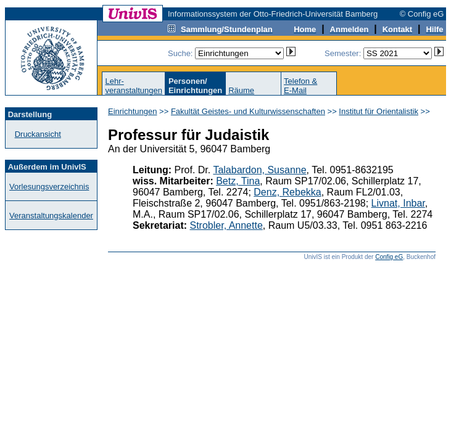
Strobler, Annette (226, 225)
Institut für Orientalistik (378, 111)
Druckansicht (38, 134)
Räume (241, 90)
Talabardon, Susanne (259, 170)
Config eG (389, 256)
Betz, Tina (238, 181)
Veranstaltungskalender (51, 215)
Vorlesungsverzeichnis (49, 186)
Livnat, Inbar (398, 203)
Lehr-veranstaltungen (133, 85)
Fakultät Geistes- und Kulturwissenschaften (248, 111)
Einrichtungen (132, 111)
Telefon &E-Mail (300, 85)
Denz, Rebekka (287, 192)
